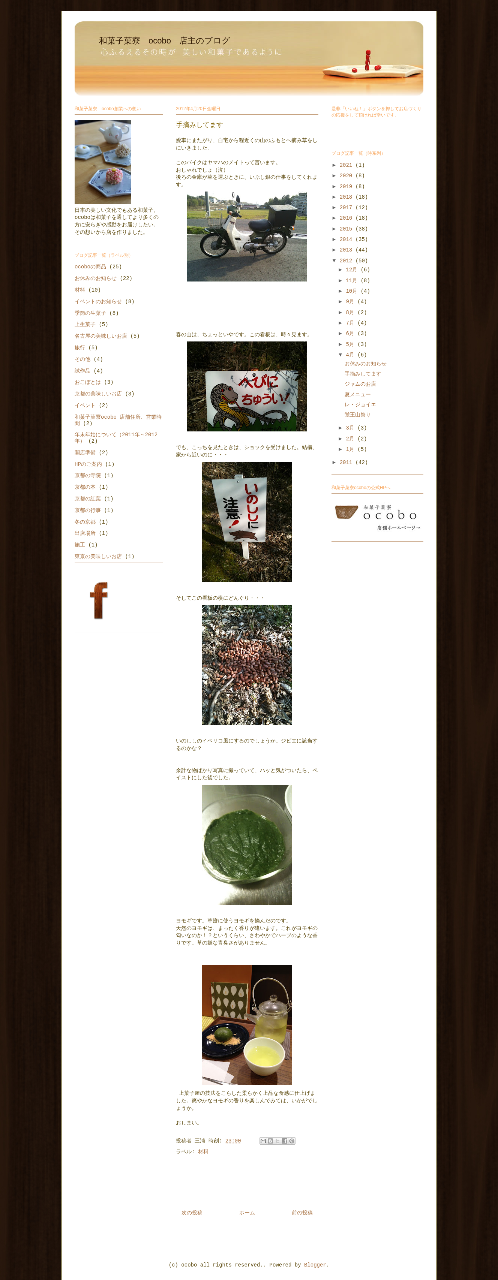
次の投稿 (192, 1213)
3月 (351, 428)
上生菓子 (85, 325)
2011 (348, 463)
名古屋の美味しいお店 (101, 336)
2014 (348, 240)
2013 (348, 250)
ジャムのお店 (360, 384)
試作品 (82, 371)
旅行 (80, 348)
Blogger (315, 1265)
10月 (353, 291)
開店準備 (85, 453)
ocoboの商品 (90, 267)
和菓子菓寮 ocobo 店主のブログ (164, 40)
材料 (203, 1152)
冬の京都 (85, 522)
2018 (348, 197)
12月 (353, 270)
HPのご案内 (88, 464)
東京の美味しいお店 (98, 557)
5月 (351, 344)
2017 (348, 208)
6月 (351, 334)
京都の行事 (88, 510)
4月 (351, 355)
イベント (85, 406)
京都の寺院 (88, 476)
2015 (348, 229)
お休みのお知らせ (96, 278)
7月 (351, 323)
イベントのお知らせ (98, 302)
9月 (351, 302)
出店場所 (85, 533)
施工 (80, 545)
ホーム (247, 1213)
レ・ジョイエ (360, 405)
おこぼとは (88, 382)
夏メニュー (358, 395)
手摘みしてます (363, 374)
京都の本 (85, 487)
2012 (348, 261)
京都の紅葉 (88, 499)
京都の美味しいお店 (98, 394)
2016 (348, 218)
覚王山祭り (358, 415)
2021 (348, 165)
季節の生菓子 (90, 313)
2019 (348, 187)
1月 (351, 449)
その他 (82, 359)
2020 (348, 176)
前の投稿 (302, 1213)
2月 (351, 439)
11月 (353, 281)
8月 (351, 313)
